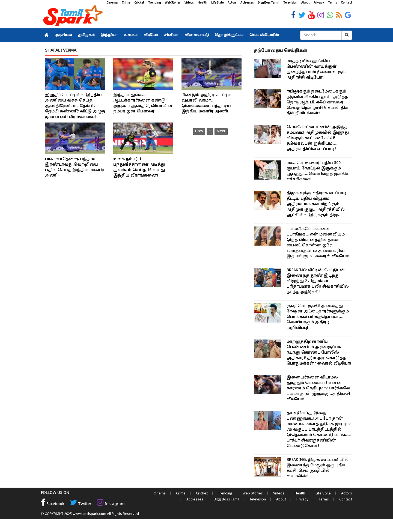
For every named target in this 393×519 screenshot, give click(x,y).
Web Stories (172, 2)
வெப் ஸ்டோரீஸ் (264, 35)
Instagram (111, 504)
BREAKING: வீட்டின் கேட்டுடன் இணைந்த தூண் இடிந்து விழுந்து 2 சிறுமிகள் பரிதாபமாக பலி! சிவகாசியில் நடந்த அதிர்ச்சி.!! (318, 281)
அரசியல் (63, 35)
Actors (232, 2)
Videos (188, 2)
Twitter (80, 504)
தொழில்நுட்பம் (229, 35)
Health (202, 2)
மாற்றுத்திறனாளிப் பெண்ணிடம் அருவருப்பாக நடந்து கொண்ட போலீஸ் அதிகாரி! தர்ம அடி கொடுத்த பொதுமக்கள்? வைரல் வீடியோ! (319, 352)
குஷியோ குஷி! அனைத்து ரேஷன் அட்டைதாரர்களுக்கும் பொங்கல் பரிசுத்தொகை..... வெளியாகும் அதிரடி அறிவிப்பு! (318, 317)
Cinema (112, 2)
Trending (154, 2)
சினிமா (171, 35)
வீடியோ (151, 35)
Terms (332, 2)
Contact (346, 2)
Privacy (319, 2)
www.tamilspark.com (89, 513)
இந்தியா (109, 35)
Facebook (52, 504)
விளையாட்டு (196, 35)
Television (290, 2)
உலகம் (131, 35)
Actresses (247, 2)
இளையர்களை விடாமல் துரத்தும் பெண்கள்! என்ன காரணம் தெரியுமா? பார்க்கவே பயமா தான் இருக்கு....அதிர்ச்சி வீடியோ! (318, 388)
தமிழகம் (86, 35)
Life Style (217, 2)
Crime (126, 2)
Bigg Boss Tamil (268, 2)
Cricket (139, 2)
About (305, 2)
